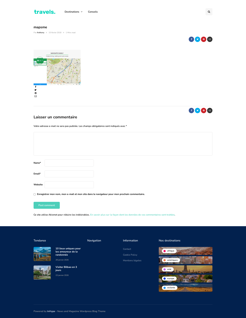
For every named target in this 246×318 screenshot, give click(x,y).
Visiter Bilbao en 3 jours (66, 268)
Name (37, 162)
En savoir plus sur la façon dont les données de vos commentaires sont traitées (132, 214)
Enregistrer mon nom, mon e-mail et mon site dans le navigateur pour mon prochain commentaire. (91, 194)
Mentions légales (132, 260)
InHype (51, 311)
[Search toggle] (209, 11)
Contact (127, 249)
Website (38, 184)
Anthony (40, 32)
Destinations (72, 12)
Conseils (93, 12)
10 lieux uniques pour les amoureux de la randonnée (68, 252)
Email (37, 173)
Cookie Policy (130, 254)
